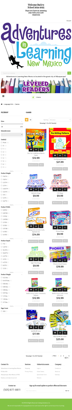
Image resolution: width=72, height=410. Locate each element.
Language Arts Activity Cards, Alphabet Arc (36, 231)
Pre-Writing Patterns (60, 159)
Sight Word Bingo (36, 263)
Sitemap (57, 374)
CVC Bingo (60, 193)
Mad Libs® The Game (59, 336)
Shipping (27, 368)
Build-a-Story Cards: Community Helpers (36, 294)
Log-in (38, 368)
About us (57, 371)
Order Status (40, 371)
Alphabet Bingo (36, 193)
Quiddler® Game (36, 331)
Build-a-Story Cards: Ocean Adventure (60, 294)
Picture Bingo (60, 231)
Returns (39, 378)
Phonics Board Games (60, 264)
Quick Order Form (42, 374)
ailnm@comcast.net (11, 378)
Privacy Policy (29, 371)
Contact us (58, 368)
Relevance (60, 119)
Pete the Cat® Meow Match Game (35, 154)
